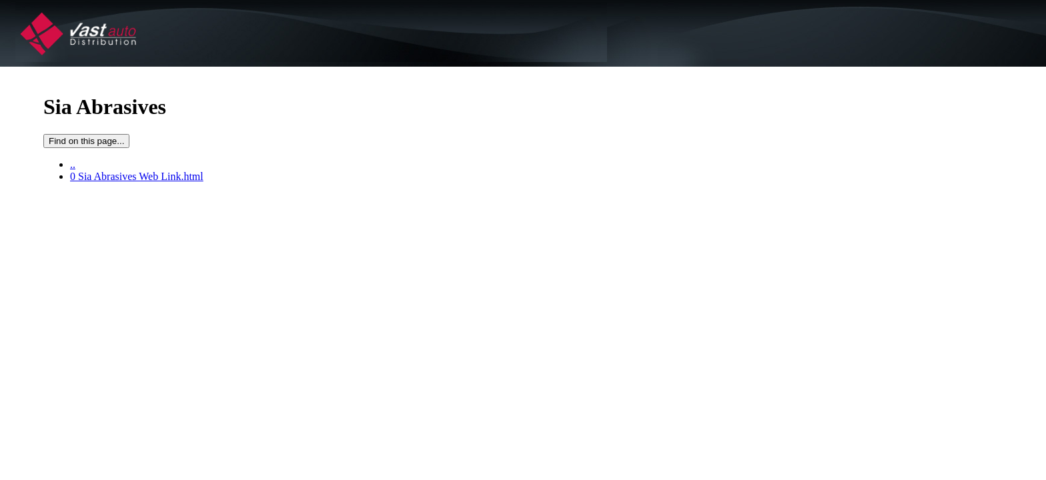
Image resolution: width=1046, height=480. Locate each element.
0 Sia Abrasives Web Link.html (136, 176)
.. (72, 164)
